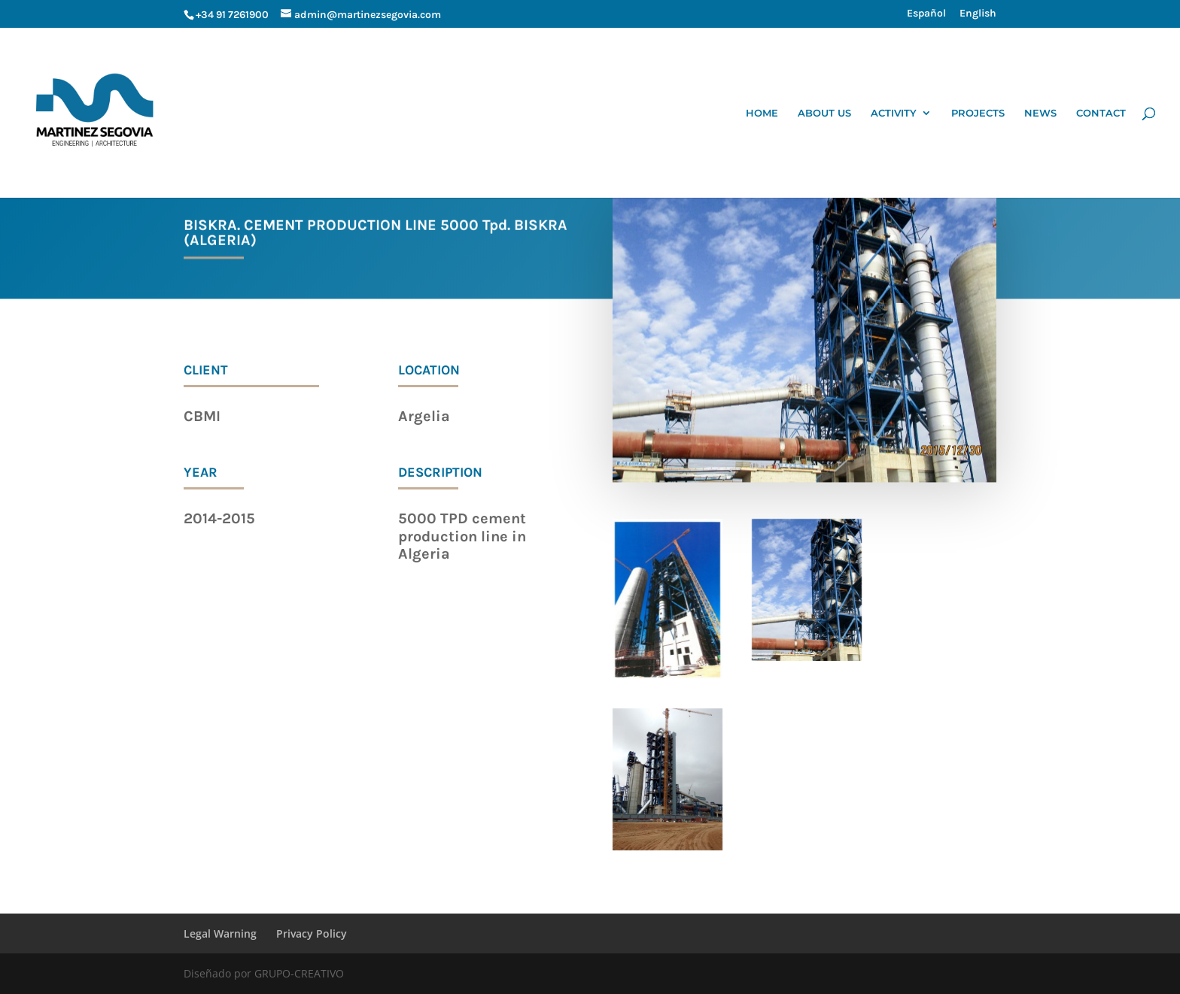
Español (926, 14)
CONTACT (1101, 113)
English (978, 14)
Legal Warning (220, 933)
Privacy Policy (311, 933)
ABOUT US (824, 113)
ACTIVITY (894, 113)
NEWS (1040, 113)
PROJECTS (978, 113)
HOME (762, 113)
